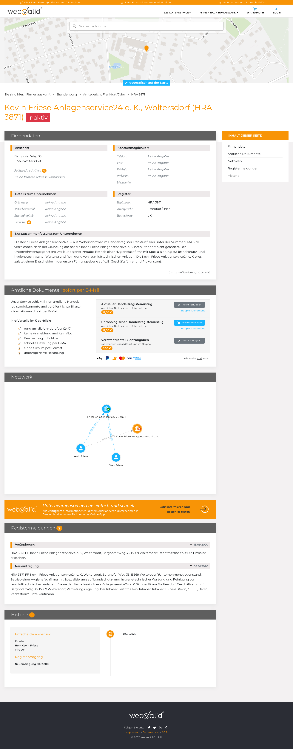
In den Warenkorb (189, 322)
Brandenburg (67, 94)
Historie (233, 175)
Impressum (133, 732)
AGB (165, 732)
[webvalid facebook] (149, 727)
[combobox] (146, 26)
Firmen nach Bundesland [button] (218, 12)
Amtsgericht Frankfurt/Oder (104, 94)
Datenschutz (151, 732)
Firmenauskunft (38, 94)
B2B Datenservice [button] (176, 12)
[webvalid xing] (166, 727)
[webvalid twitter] (155, 727)
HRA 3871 (138, 94)
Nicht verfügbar (189, 304)
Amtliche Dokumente (244, 154)
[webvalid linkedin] (161, 727)
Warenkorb (255, 11)
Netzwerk (235, 161)
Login (277, 11)
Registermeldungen (243, 168)
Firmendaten (238, 146)
